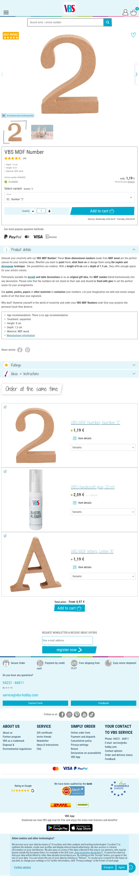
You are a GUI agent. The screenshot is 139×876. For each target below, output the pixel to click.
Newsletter (43, 740)
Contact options (113, 751)
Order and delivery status (119, 755)
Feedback (103, 703)
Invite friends (44, 736)
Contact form (35, 703)
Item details (82, 438)
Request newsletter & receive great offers (69, 632)
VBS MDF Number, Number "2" (95, 422)
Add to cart (102, 210)
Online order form (80, 732)
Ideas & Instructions (47, 744)
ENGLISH (69, 838)
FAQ (39, 748)
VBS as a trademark (13, 740)
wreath (31, 277)
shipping (131, 181)
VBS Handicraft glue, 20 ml (92, 486)
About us (7, 732)
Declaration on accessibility (86, 753)
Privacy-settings (79, 744)
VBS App (75, 757)
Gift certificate (44, 732)
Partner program (12, 736)
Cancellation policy (81, 740)
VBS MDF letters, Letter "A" (92, 551)
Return (74, 748)
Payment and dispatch (83, 736)
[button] (5, 74)
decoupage (7, 266)
